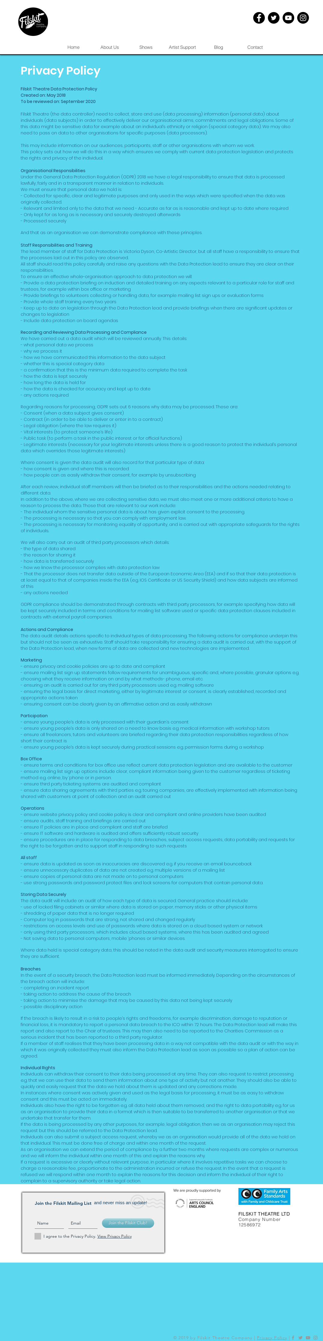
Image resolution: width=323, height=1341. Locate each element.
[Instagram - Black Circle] (303, 18)
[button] (146, 47)
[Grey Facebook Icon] (293, 1337)
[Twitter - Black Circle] (274, 18)
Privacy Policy (272, 1337)
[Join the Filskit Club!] (128, 1223)
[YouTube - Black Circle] (288, 18)
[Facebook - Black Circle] (259, 18)
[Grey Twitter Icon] (300, 1337)
